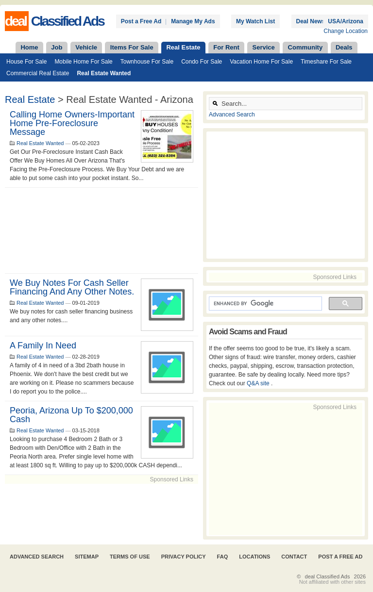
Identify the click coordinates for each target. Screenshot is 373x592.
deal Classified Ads (327, 576)
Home (29, 47)
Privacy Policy (183, 556)
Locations (254, 556)
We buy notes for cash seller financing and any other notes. (72, 287)
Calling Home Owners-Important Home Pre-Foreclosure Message (72, 123)
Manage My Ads (193, 21)
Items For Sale (131, 47)
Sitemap (87, 556)
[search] (264, 303)
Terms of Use (130, 556)
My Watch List (255, 21)
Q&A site (259, 383)
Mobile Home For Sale (83, 61)
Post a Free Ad (141, 21)
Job (56, 47)
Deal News (310, 21)
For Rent (226, 47)
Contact (294, 556)
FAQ (222, 556)
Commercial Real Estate (37, 73)
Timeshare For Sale (326, 61)
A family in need (43, 345)
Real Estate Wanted (104, 73)
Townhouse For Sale (146, 61)
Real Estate (183, 47)
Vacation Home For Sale (261, 61)
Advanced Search (232, 114)
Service (264, 47)
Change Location (345, 31)
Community (305, 47)
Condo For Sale (201, 61)
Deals (344, 47)
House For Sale (26, 61)
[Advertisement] (101, 230)
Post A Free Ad (340, 556)
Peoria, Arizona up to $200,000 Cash (71, 415)
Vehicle (86, 47)
